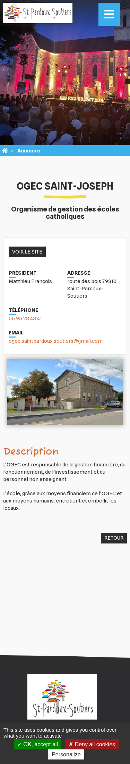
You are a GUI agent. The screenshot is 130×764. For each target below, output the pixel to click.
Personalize (66, 754)
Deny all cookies (92, 744)
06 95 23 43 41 (25, 318)
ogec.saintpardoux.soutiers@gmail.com (56, 341)
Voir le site (27, 252)
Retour (113, 538)
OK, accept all (37, 744)
